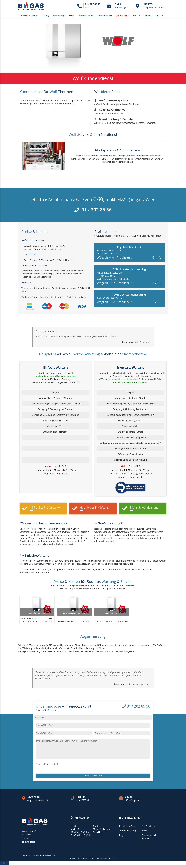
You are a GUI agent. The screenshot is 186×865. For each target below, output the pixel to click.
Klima (71, 15)
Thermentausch (104, 15)
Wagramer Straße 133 (37, 800)
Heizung (45, 15)
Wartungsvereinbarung (140, 473)
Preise (144, 830)
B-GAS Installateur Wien (47, 855)
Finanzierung (101, 858)
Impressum (82, 858)
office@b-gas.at (50, 710)
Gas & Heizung (148, 826)
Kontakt (112, 858)
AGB (91, 858)
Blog (121, 835)
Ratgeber (148, 15)
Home (72, 858)
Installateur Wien (127, 826)
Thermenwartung (86, 15)
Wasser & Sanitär (29, 15)
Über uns (160, 15)
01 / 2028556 (82, 800)
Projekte (137, 15)
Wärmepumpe (59, 15)
